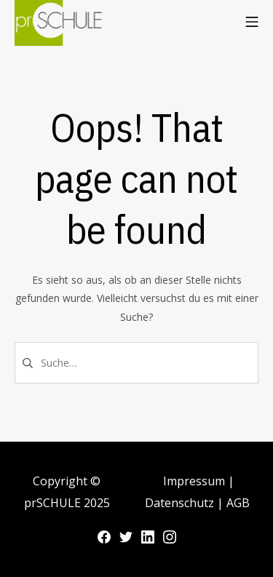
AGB (238, 503)
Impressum (195, 481)
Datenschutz (181, 503)
